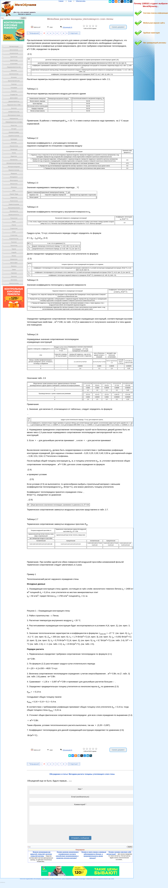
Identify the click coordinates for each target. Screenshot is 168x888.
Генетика (14, 84)
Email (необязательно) (80, 797)
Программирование (14, 208)
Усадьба (13, 252)
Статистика (13, 235)
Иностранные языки (14, 115)
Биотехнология (13, 74)
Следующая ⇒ (74, 33)
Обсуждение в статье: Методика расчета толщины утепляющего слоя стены (82, 774)
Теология (14, 242)
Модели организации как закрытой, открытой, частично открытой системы (41, 854)
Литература (13, 149)
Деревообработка (14, 101)
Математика (13, 159)
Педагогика (14, 197)
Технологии (13, 245)
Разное (14, 225)
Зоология (14, 108)
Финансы (14, 266)
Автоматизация (13, 46)
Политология (14, 201)
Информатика (14, 118)
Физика (14, 256)
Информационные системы (14, 122)
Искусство (14, 125)
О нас (70, 1)
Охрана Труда (14, 194)
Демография (14, 98)
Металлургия (14, 180)
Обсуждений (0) (67, 27)
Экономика (14, 280)
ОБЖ (13, 190)
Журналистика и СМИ (13, 105)
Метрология (13, 184)
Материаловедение (14, 166)
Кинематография (14, 132)
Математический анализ (14, 163)
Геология (14, 91)
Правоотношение (14, 204)
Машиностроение (14, 170)
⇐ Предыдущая (33, 33)
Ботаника (14, 77)
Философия (13, 262)
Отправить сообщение (80, 838)
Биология (14, 70)
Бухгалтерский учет (14, 81)
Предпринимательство (14, 67)
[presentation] (45, 831)
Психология (13, 218)
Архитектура (14, 60)
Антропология (14, 53)
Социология (13, 228)
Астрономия (13, 63)
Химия (14, 269)
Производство (14, 211)
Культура (14, 142)
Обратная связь (80, 1)
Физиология (13, 259)
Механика (14, 187)
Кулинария (14, 139)
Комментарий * (80, 804)
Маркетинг (14, 156)
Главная (61, 1)
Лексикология (14, 146)
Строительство (13, 238)
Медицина (14, 173)
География (14, 87)
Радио (14, 221)
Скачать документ (118, 27)
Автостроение (14, 50)
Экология (14, 276)
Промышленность (13, 214)
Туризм (14, 249)
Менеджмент (14, 177)
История (13, 129)
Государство (14, 94)
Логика (14, 153)
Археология (13, 56)
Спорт (14, 232)
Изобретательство (13, 111)
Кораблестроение (14, 135)
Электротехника (14, 283)
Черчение (14, 273)
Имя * (80, 789)
